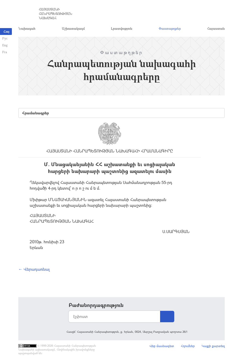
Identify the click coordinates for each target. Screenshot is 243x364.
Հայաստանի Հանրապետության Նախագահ (55, 13)
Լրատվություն (121, 28)
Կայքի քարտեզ (213, 346)
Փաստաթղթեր (170, 28)
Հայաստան (216, 28)
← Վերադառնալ (34, 269)
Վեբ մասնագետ (161, 346)
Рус (5, 38)
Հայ (6, 31)
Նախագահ (26, 28)
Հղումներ (188, 346)
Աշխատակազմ (73, 28)
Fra (4, 52)
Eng (5, 45)
